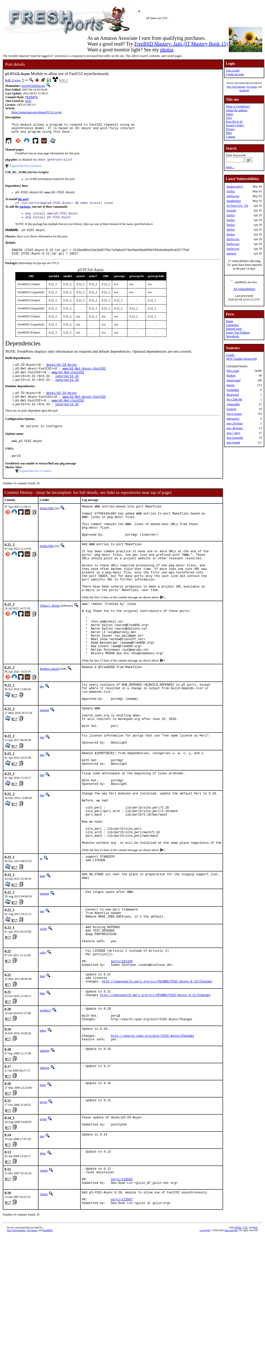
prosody (231, 210)
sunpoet (44, 757)
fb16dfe (31, 97)
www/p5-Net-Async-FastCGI (84, 377)
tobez (43, 1114)
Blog (229, 133)
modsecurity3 (235, 186)
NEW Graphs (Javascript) (241, 358)
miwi (43, 1172)
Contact (230, 136)
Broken (231, 375)
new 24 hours (235, 423)
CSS (245, 1323)
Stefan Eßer (47, 523)
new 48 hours (235, 428)
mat (42, 789)
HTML (238, 1323)
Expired (231, 409)
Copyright (205, 1325)
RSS (255, 1323)
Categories (232, 325)
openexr (231, 253)
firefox (231, 191)
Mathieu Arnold (49, 712)
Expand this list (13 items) (25, 169)
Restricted (233, 394)
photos (166, 49)
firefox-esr (233, 196)
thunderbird (234, 201)
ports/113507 (121, 1294)
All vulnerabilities (244, 289)
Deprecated (233, 380)
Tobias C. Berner (50, 637)
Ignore (230, 385)
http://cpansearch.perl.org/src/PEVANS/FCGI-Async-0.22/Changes (157, 1062)
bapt (42, 946)
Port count (233, 371)
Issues (229, 114)
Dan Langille (231, 1325)
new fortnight (235, 438)
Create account (235, 74)
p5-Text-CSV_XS (237, 205)
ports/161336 (121, 1039)
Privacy (230, 129)
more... (230, 167)
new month (233, 442)
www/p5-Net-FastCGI (68, 381)
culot (43, 1028)
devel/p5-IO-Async (61, 373)
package (25, 211)
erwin (43, 1206)
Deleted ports (234, 329)
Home (229, 321)
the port (23, 203)
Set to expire (234, 414)
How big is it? (234, 121)
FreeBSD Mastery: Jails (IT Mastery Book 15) (181, 44)
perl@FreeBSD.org (33, 86)
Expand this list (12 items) (35, 485)
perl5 (28, 101)
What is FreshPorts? (238, 106)
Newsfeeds (232, 336)
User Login (232, 70)
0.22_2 (9, 80)
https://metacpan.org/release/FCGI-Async (37, 113)
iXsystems (251, 86)
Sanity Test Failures (238, 332)
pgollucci (45, 1091)
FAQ (229, 118)
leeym (43, 1189)
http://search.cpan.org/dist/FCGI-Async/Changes (152, 1122)
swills (43, 1000)
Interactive (233, 418)
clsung (44, 1259)
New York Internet (236, 86)
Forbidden (233, 390)
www (17, 80)
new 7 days (233, 433)
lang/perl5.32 (67, 386)
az (41, 928)
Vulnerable (233, 404)
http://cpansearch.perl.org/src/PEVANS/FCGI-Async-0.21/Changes (155, 1077)
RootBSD (244, 90)
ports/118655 (121, 1271)
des (42, 729)
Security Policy (235, 125)
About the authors (236, 110)
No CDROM (234, 399)
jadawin (44, 1137)
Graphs (230, 355)
